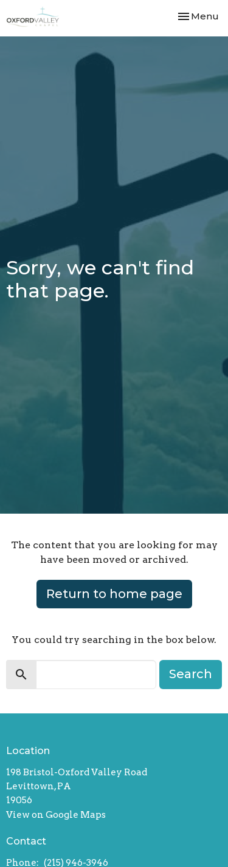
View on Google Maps (56, 814)
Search (190, 674)
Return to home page (114, 593)
